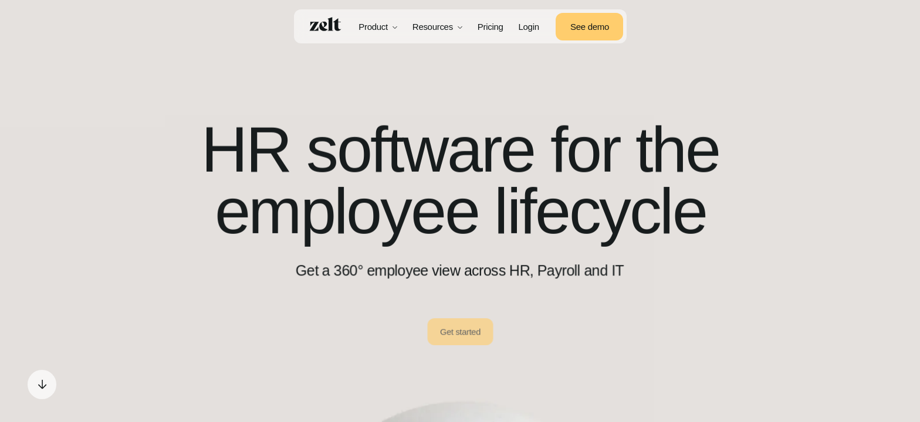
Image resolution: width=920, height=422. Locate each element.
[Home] (325, 24)
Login (529, 27)
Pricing (490, 27)
